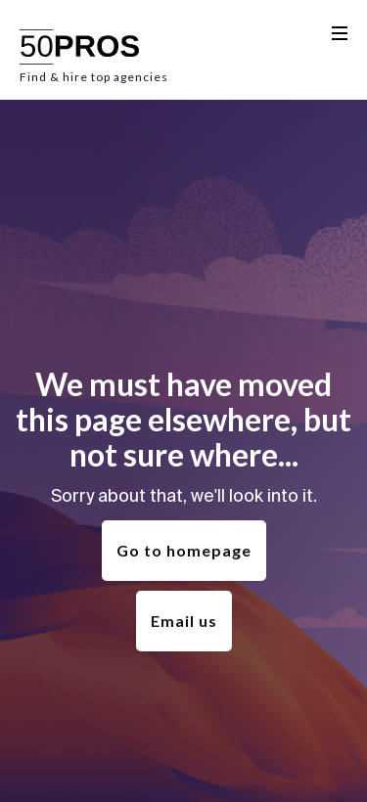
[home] (94, 50)
